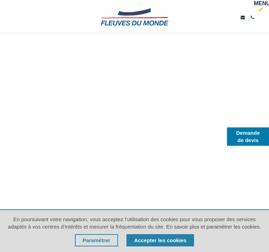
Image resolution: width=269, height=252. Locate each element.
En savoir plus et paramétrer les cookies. (213, 227)
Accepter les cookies (160, 240)
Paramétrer (96, 240)
